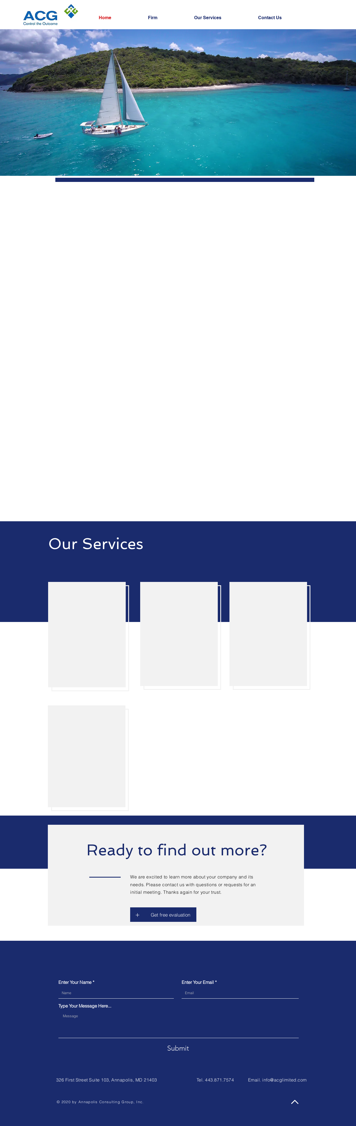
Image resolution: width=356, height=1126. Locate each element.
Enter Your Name (75, 982)
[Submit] (178, 1048)
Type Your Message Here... (84, 1006)
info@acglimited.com (284, 1080)
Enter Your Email (198, 982)
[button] (137, 914)
